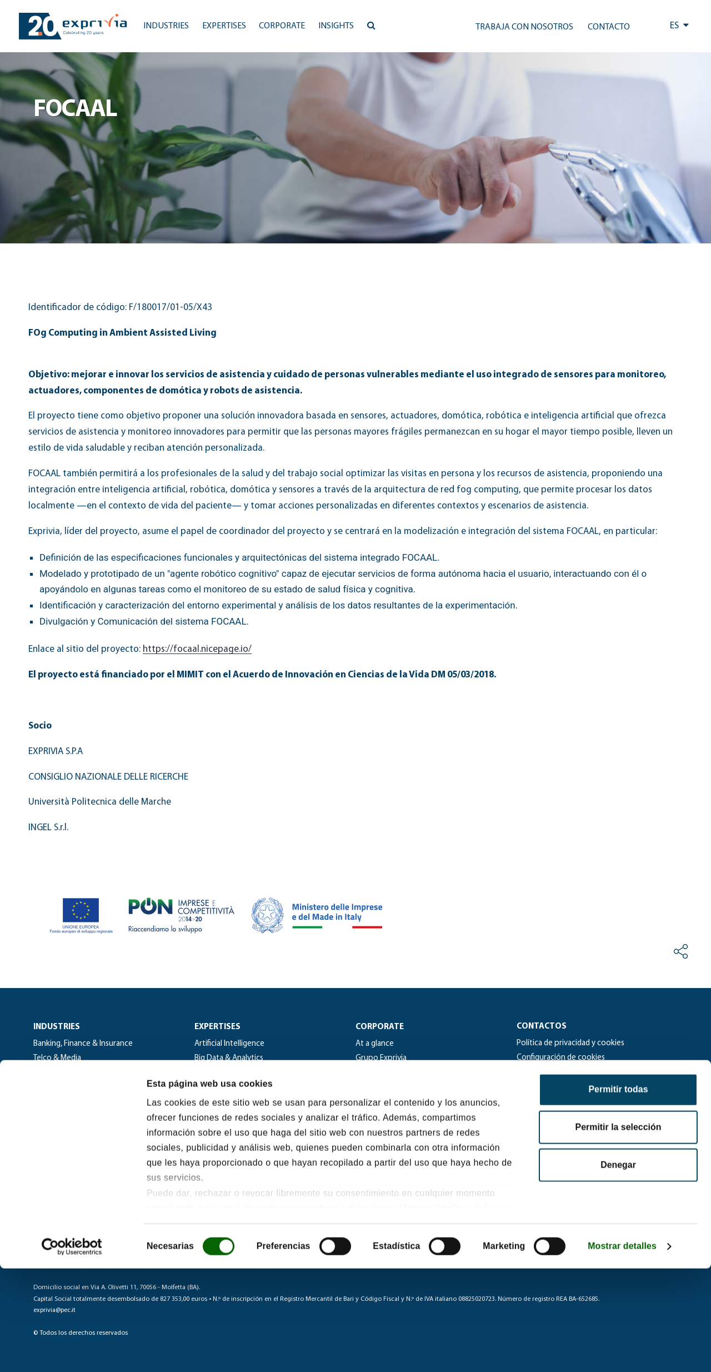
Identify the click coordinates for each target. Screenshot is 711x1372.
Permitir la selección (618, 1230)
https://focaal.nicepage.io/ (197, 649)
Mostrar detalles (622, 1349)
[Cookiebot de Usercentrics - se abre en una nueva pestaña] (72, 1350)
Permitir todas (618, 1193)
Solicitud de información (560, 1071)
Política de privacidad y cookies (570, 1043)
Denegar (618, 1268)
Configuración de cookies (561, 1058)
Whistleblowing (544, 1086)
